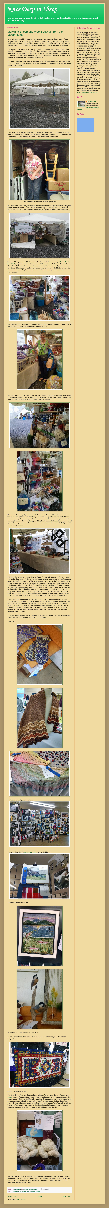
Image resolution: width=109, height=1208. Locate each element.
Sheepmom (92, 101)
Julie (28, 1191)
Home (40, 1196)
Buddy (9, 1097)
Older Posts (67, 1196)
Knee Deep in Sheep (32, 9)
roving (38, 1191)
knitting (32, 1191)
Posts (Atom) (20, 1199)
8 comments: (33, 1189)
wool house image (31, 852)
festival (24, 1191)
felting (19, 1191)
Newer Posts (12, 1196)
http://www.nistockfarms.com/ (87, 92)
